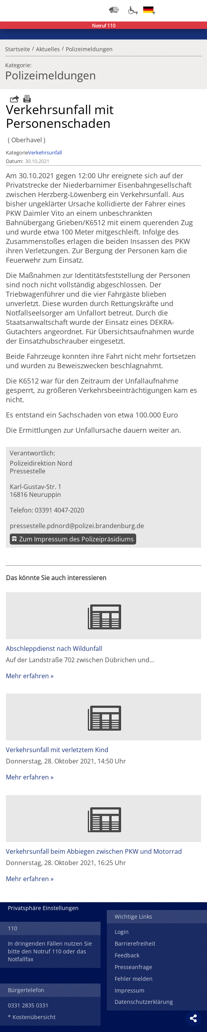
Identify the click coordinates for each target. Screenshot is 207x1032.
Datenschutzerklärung (144, 1001)
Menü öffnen (195, 10)
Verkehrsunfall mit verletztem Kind (57, 749)
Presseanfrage (133, 967)
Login (122, 931)
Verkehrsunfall (45, 152)
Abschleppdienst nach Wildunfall (54, 648)
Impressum (129, 990)
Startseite (17, 48)
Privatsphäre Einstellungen (43, 908)
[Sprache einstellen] (148, 10)
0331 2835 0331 (28, 1005)
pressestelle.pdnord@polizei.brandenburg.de (77, 525)
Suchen (179, 10)
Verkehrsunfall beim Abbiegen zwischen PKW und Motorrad (94, 851)
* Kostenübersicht (32, 1017)
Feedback (127, 955)
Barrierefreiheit (135, 943)
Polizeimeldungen (89, 48)
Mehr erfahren (27, 675)
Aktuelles (48, 48)
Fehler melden (134, 978)
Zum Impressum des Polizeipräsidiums (76, 539)
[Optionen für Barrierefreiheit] (131, 10)
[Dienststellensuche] (114, 10)
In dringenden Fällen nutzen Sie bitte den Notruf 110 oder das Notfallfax (50, 951)
